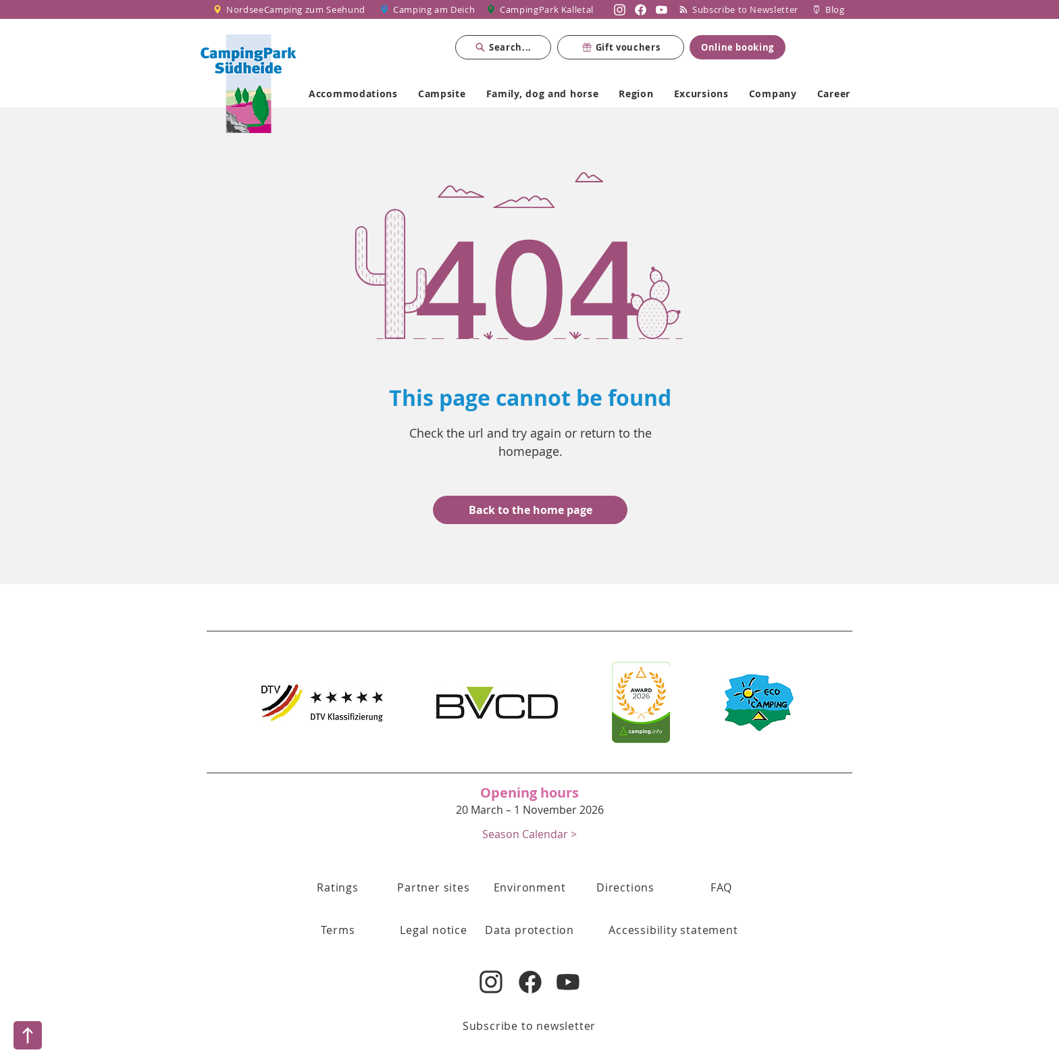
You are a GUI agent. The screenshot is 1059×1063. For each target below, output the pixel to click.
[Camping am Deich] (428, 9)
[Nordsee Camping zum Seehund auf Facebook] (640, 9)
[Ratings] (338, 887)
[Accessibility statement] (673, 929)
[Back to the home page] (530, 510)
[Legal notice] (434, 929)
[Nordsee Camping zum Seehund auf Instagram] (619, 9)
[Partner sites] (434, 887)
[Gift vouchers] (620, 47)
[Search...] (503, 47)
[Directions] (625, 887)
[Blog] (828, 9)
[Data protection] (529, 929)
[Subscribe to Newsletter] (741, 9)
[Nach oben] (28, 1035)
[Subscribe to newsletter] (529, 1025)
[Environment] (529, 887)
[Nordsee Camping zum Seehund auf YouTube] (661, 9)
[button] (529, 833)
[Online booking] (737, 47)
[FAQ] (721, 887)
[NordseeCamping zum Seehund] (291, 9)
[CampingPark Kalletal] (542, 9)
